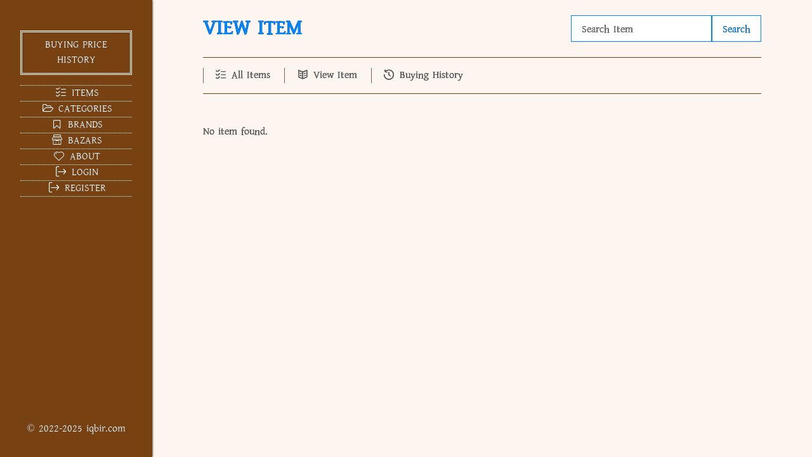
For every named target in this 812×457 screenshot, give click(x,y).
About (76, 156)
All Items (242, 75)
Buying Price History (76, 52)
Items (75, 93)
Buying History (422, 75)
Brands (75, 124)
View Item (326, 75)
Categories (76, 109)
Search (736, 29)
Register (75, 188)
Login (76, 172)
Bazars (76, 140)
